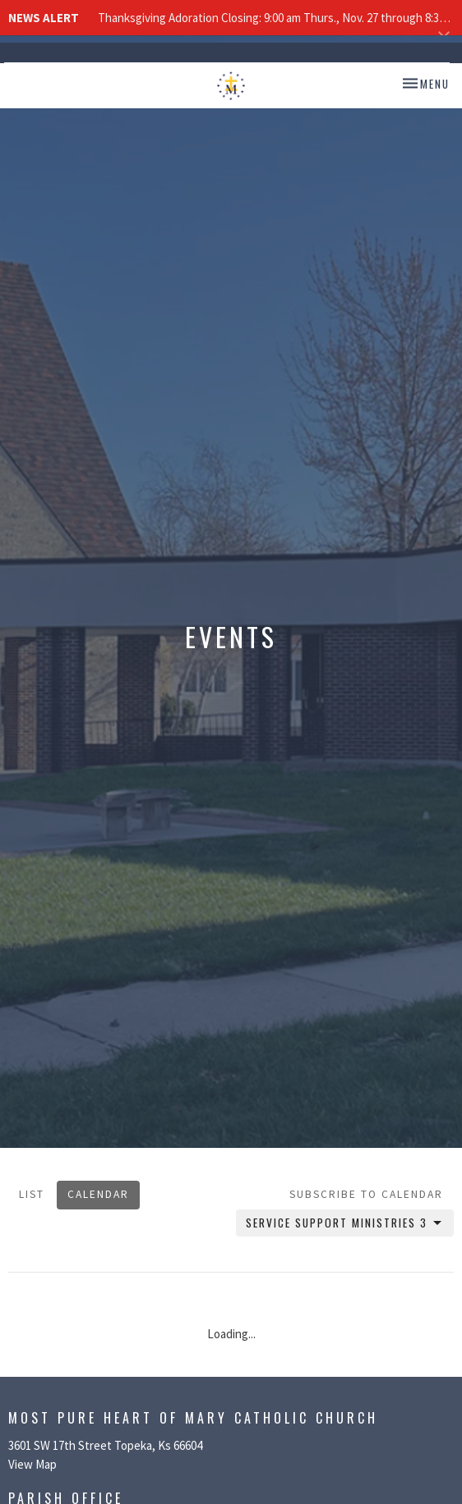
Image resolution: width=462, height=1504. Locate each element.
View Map (32, 1464)
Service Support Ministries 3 (345, 1222)
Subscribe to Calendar (366, 1194)
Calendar (98, 1194)
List (31, 1194)
